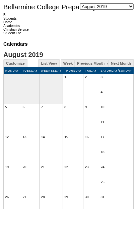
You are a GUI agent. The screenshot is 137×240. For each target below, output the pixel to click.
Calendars (15, 44)
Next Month (121, 63)
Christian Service (16, 29)
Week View (72, 63)
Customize (15, 63)
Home (7, 22)
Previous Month (91, 63)
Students (9, 18)
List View (49, 63)
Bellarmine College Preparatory (49, 7)
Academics (11, 26)
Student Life (12, 33)
